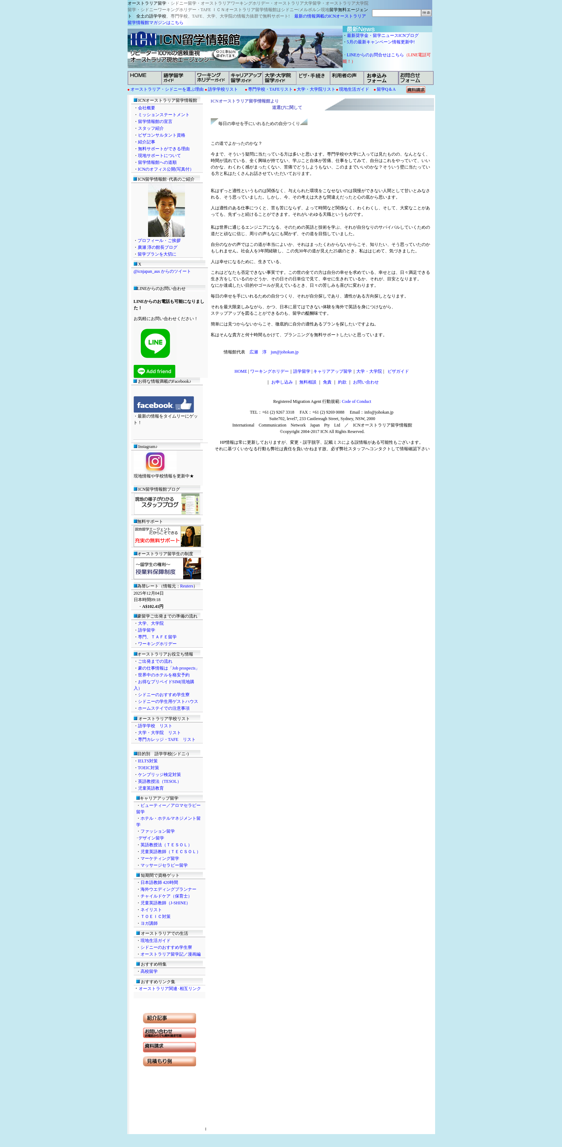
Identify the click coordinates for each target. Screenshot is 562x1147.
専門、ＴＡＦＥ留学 (157, 636)
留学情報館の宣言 (155, 121)
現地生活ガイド (354, 89)
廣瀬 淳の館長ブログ (157, 247)
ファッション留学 (157, 831)
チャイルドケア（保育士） (166, 896)
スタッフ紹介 (151, 128)
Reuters (187, 586)
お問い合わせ (366, 382)
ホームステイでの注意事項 (164, 708)
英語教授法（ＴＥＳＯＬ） (166, 844)
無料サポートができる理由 (164, 148)
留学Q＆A (386, 89)
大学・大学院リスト (315, 89)
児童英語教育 (151, 788)
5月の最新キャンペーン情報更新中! (383, 41)
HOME (240, 371)
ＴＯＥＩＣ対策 (155, 916)
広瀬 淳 (258, 351)
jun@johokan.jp (285, 351)
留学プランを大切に (157, 254)
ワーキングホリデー (157, 643)
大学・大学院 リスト (159, 732)
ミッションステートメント (164, 114)
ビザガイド (397, 371)
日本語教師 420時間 (159, 882)
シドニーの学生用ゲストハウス (168, 701)
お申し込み (282, 382)
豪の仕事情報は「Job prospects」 (169, 668)
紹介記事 (146, 141)
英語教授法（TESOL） (159, 781)
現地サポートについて (159, 155)
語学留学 (146, 630)
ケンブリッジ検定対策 (159, 774)
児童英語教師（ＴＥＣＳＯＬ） (170, 851)
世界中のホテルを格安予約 (164, 674)
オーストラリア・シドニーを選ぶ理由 (167, 89)
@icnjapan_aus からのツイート (162, 271)
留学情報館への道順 (157, 162)
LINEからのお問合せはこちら (375, 54)
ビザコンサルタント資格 (161, 135)
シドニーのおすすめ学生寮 (164, 694)
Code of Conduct (356, 401)
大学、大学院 (151, 623)
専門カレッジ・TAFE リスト (167, 739)
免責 (327, 382)
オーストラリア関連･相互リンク (170, 988)
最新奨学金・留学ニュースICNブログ (383, 35)
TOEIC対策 (148, 767)
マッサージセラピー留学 (164, 865)
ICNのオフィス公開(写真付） (166, 169)
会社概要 (146, 107)
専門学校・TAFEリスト (270, 89)
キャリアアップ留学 (332, 371)
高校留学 (149, 971)
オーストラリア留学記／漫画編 (170, 954)
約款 (342, 382)
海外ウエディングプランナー (168, 889)
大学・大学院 (369, 371)
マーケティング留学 (159, 858)
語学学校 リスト (155, 725)
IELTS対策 (148, 760)
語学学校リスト (223, 89)
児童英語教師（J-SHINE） (165, 902)
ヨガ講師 (149, 923)
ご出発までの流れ (155, 661)
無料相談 (307, 382)
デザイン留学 (151, 838)
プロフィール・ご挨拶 (159, 240)
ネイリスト (151, 909)
